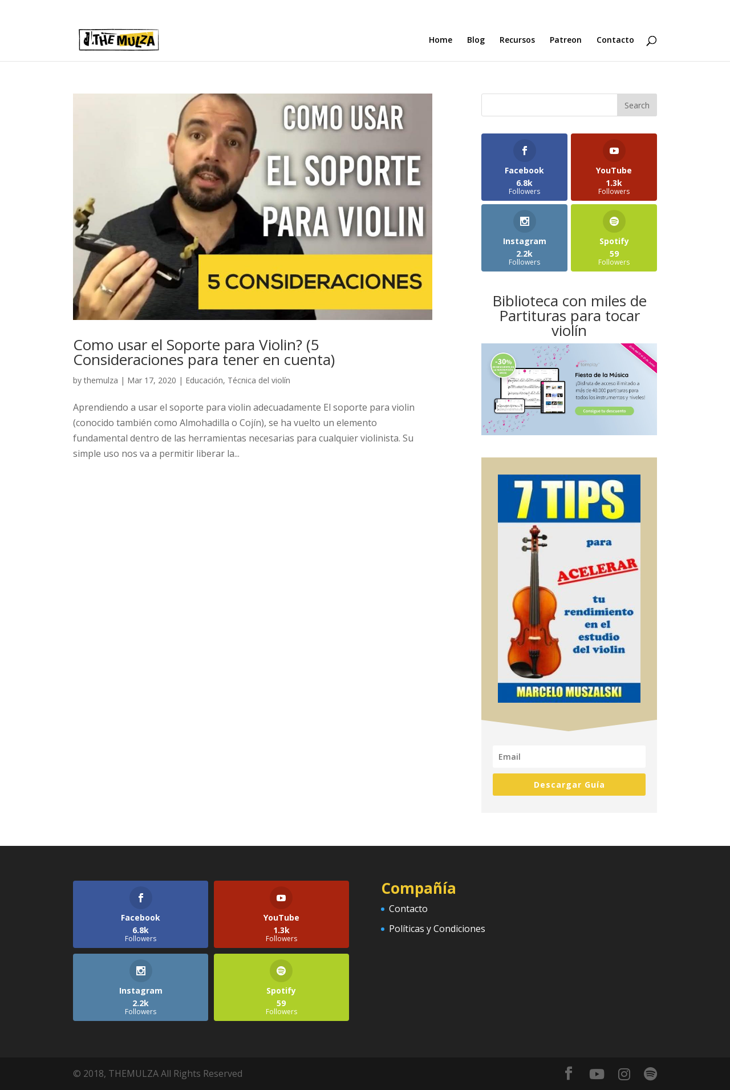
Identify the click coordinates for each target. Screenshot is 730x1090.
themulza (101, 380)
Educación (204, 380)
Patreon (566, 40)
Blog (476, 40)
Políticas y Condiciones (437, 928)
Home (440, 40)
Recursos (517, 40)
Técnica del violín (259, 380)
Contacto (615, 40)
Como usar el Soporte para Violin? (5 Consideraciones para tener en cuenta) (204, 352)
